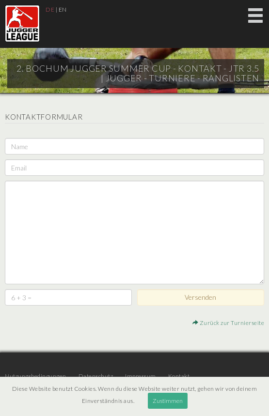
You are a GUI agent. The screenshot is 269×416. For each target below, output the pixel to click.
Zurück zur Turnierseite (228, 322)
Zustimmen (168, 400)
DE (50, 9)
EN (63, 9)
